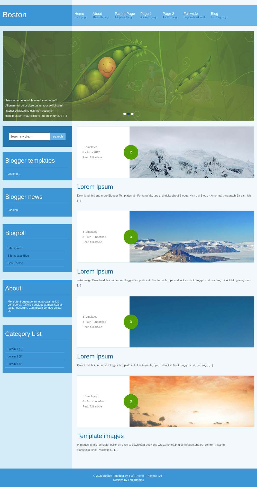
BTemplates (15, 248)
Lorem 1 (13, 348)
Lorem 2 (13, 356)
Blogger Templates (23, 310)
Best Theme (15, 263)
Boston (14, 14)
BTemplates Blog (18, 255)
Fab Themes (136, 479)
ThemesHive (154, 475)
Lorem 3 (13, 363)
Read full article (92, 157)
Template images (100, 435)
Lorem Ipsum (95, 186)
